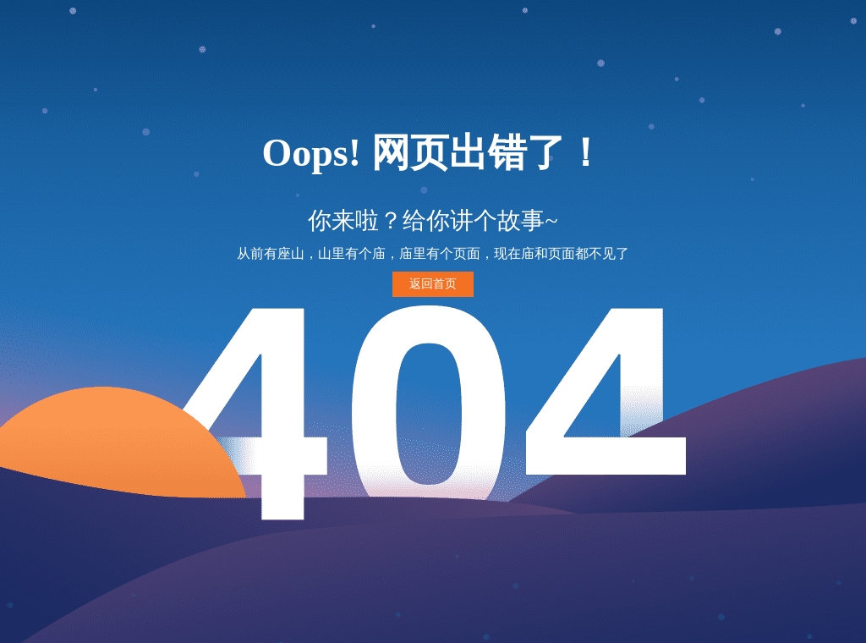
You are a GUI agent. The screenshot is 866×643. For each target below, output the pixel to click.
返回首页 (433, 284)
